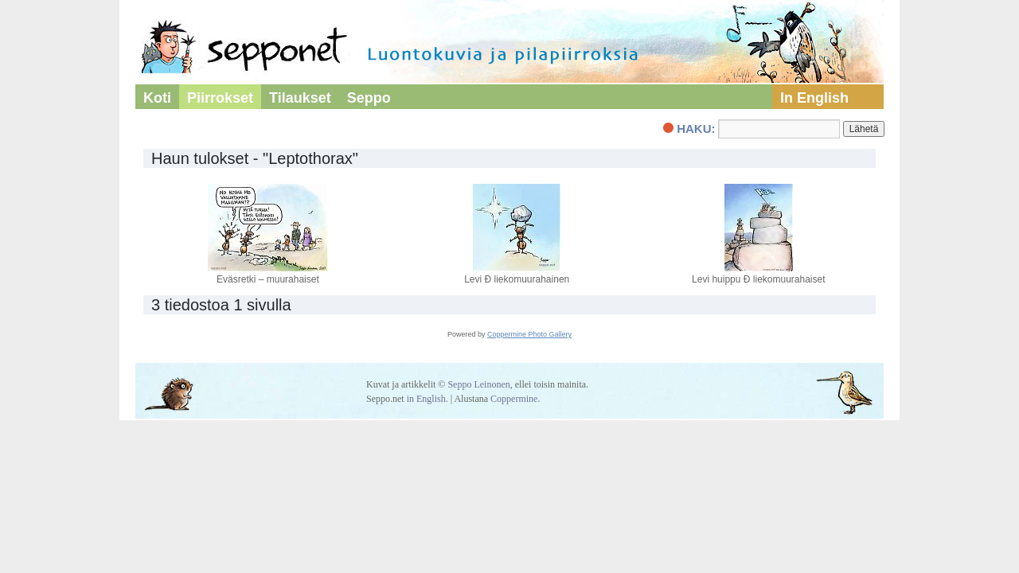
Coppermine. (515, 398)
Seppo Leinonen (478, 384)
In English (814, 98)
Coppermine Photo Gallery (529, 334)
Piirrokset (220, 98)
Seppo (369, 98)
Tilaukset (300, 98)
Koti (157, 98)
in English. (427, 398)
